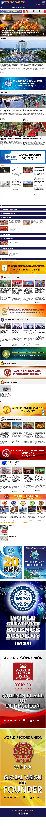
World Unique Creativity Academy (13, 419)
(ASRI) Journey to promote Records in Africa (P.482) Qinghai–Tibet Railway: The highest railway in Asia (39, 183)
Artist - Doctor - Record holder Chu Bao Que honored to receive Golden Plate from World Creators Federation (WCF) (15, 252)
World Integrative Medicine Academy (9, 259)
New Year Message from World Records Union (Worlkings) (15, 242)
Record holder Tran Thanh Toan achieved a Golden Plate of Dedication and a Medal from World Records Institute (5, 290)
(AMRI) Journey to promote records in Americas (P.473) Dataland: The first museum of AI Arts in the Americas (31, 515)
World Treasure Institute (11, 382)
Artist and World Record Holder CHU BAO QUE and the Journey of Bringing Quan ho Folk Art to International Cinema (37, 222)
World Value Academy (7, 217)
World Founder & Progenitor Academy (10, 209)
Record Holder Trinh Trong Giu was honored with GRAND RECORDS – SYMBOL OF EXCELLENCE (40, 332)
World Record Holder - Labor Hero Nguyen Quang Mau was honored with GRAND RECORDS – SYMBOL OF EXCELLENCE (28, 333)
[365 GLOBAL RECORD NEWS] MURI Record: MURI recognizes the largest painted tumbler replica (33, 137)
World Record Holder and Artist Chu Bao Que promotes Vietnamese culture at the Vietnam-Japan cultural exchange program (15, 222)
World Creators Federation (8, 248)
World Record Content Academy (12, 277)
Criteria (10, 531)
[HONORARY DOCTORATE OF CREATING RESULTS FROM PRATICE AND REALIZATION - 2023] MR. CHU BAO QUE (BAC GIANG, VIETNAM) (28, 478)
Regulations (11, 525)
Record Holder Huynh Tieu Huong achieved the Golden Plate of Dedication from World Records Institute (40, 290)
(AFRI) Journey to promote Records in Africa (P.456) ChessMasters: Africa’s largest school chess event (41, 515)
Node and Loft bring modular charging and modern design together (17, 169)
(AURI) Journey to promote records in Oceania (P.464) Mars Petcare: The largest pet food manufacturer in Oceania (14, 515)
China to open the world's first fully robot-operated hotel (17, 182)
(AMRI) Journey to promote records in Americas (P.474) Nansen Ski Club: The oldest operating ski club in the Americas (10, 110)
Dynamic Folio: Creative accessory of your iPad (5, 394)
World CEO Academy (6, 234)
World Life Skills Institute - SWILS (9, 213)
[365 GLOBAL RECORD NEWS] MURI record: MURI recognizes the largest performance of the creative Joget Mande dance (10, 138)
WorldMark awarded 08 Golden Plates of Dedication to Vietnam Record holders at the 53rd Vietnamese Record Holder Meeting (28, 291)
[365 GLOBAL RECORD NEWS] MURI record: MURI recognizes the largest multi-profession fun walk (33, 109)
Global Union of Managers (8, 238)
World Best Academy (10, 363)
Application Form (12, 536)
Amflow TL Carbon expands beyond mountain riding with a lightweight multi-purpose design (17, 432)
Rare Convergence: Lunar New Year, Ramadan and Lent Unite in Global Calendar (15, 228)
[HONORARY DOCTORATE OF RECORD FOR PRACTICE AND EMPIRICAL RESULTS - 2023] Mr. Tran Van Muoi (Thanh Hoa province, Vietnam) (40, 478)
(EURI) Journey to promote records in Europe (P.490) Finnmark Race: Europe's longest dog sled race (22, 515)
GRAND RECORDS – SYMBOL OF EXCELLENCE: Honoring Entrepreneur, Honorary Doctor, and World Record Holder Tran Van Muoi (17, 333)
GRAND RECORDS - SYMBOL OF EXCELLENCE (17, 320)
